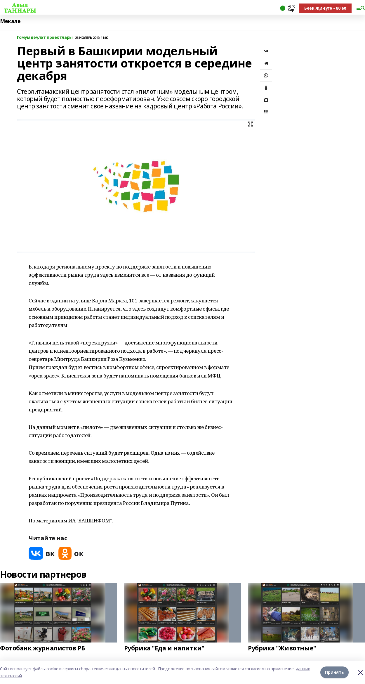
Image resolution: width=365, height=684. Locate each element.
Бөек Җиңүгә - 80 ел (325, 8)
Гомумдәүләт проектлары (45, 37)
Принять (334, 672)
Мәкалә (10, 21)
